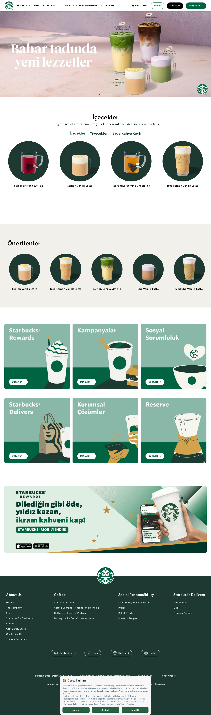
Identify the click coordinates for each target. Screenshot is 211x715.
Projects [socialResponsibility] (122, 607)
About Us (14, 595)
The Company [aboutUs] (14, 607)
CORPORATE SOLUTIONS (56, 5)
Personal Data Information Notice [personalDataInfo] (53, 675)
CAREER (110, 5)
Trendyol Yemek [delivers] (182, 613)
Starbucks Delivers (189, 595)
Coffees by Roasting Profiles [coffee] (70, 613)
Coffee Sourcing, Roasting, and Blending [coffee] (76, 607)
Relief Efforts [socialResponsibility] (125, 613)
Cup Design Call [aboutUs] (14, 634)
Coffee (60, 595)
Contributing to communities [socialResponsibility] (134, 602)
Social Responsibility (136, 595)
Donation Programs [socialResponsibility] (128, 618)
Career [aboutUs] (10, 623)
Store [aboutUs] (9, 613)
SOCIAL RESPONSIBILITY (86, 5)
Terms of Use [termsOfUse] (145, 675)
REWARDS (22, 5)
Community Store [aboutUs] (16, 628)
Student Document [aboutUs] (16, 639)
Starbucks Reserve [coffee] (64, 602)
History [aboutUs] (10, 602)
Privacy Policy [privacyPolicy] (168, 675)
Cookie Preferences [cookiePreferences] (57, 683)
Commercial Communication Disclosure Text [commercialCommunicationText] (105, 675)
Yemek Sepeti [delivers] (181, 602)
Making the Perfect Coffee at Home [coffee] (74, 618)
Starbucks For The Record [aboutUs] (20, 618)
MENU (37, 5)
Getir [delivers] (176, 607)
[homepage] (9, 5)
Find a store (141, 5)
